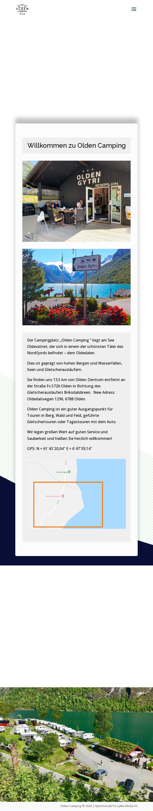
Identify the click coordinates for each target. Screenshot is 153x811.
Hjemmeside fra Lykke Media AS (116, 806)
